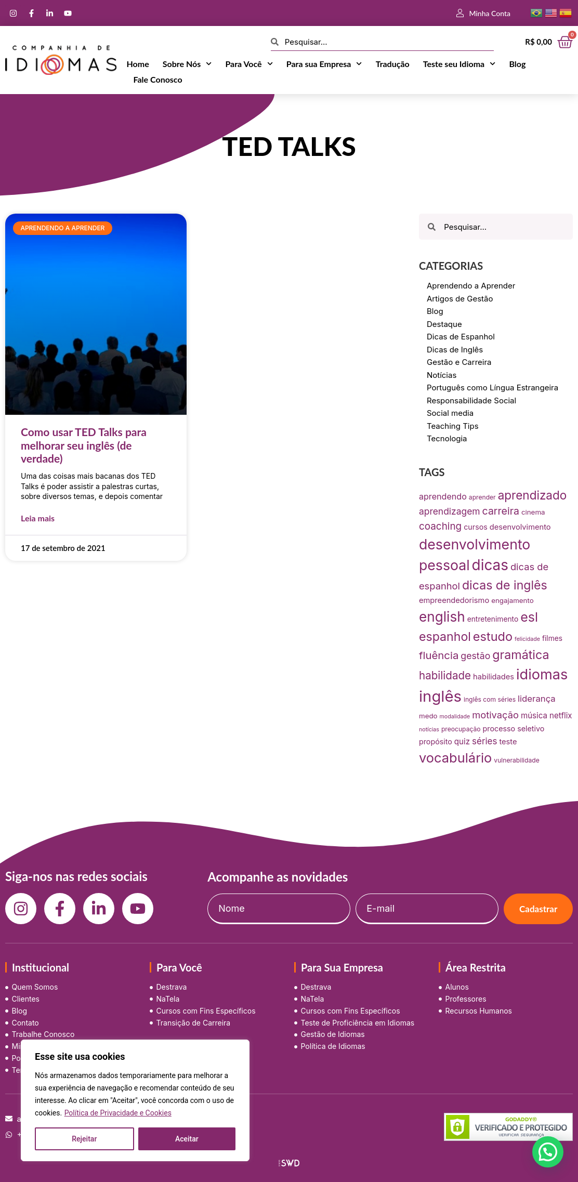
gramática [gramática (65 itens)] (520, 654)
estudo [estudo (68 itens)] (493, 636)
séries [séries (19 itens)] (484, 741)
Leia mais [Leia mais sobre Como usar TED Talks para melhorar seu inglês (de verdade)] (38, 518)
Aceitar (187, 1139)
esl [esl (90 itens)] (529, 617)
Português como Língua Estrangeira (492, 387)
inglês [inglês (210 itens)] (440, 696)
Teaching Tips (453, 426)
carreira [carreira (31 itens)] (500, 511)
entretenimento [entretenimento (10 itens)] (493, 619)
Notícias (441, 375)
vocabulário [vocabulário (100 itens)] (455, 758)
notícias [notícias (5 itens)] (429, 729)
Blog (517, 64)
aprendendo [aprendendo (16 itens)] (443, 496)
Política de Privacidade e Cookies (118, 1113)
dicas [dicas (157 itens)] (490, 565)
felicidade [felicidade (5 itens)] (527, 639)
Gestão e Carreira (459, 362)
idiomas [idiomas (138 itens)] (542, 674)
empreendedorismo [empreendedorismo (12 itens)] (454, 600)
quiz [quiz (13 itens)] (462, 741)
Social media (450, 413)
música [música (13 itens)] (534, 715)
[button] (547, 1151)
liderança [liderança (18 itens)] (537, 698)
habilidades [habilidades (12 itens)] (493, 676)
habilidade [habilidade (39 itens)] (445, 675)
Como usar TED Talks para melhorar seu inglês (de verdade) (84, 444)
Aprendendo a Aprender (471, 286)
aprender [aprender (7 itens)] (482, 497)
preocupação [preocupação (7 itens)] (461, 729)
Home (138, 64)
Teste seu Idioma (459, 64)
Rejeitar (84, 1139)
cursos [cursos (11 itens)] (476, 526)
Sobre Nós (187, 64)
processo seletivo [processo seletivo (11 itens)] (514, 728)
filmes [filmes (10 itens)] (552, 638)
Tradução (393, 64)
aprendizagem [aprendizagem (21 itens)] (449, 511)
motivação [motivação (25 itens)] (495, 714)
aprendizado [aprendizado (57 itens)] (532, 495)
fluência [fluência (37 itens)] (438, 655)
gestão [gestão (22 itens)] (475, 655)
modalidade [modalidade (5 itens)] (455, 716)
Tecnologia (447, 438)
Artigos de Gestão (460, 299)
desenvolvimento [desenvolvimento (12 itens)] (520, 527)
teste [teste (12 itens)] (508, 741)
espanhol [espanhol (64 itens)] (445, 636)
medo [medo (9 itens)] (428, 716)
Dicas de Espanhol (461, 337)
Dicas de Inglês (455, 349)
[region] (135, 1100)
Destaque (444, 324)
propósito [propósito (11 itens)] (435, 741)
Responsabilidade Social (471, 400)
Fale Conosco (158, 79)
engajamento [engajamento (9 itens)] (512, 600)
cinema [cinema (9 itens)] (533, 512)
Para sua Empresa (324, 64)
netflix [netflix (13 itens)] (560, 715)
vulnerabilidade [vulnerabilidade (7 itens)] (516, 760)
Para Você (248, 64)
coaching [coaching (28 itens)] (440, 526)
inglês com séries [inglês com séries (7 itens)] (490, 699)
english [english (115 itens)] (442, 617)
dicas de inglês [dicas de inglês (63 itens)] (504, 585)
